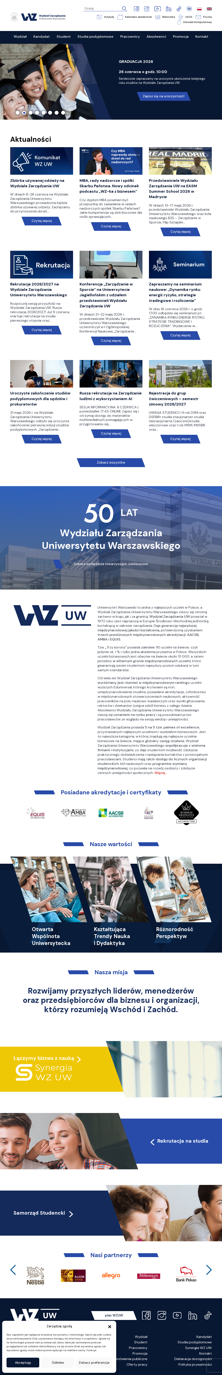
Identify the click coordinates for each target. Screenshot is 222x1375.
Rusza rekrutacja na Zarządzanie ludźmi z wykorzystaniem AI (111, 396)
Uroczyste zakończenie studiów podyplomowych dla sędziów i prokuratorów (40, 399)
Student (140, 1342)
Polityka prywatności (195, 1364)
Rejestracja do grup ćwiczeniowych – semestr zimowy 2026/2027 (174, 399)
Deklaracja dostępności (193, 1359)
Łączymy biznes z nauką (43, 1058)
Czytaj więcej (41, 221)
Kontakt (205, 1353)
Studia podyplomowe (195, 1342)
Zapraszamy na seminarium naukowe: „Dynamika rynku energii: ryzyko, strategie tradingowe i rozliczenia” (175, 292)
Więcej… (160, 773)
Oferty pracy (137, 1364)
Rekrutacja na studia (178, 1141)
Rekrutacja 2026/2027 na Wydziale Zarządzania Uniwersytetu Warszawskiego (38, 290)
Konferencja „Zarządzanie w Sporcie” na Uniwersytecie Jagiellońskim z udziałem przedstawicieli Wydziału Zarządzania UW (106, 295)
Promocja (139, 1353)
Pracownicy (138, 1348)
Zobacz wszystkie (111, 462)
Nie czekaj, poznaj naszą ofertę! (163, 92)
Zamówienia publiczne (130, 1359)
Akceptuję (23, 1362)
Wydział (141, 1336)
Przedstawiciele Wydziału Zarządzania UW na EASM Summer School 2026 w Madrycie (173, 189)
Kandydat (204, 1336)
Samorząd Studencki (43, 1213)
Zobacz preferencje (94, 1362)
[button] (110, 1326)
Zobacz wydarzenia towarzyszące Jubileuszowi (111, 564)
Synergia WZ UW (198, 1348)
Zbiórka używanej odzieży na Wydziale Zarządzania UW (37, 183)
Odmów (58, 1362)
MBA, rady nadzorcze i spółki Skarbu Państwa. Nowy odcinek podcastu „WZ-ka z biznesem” (109, 186)
